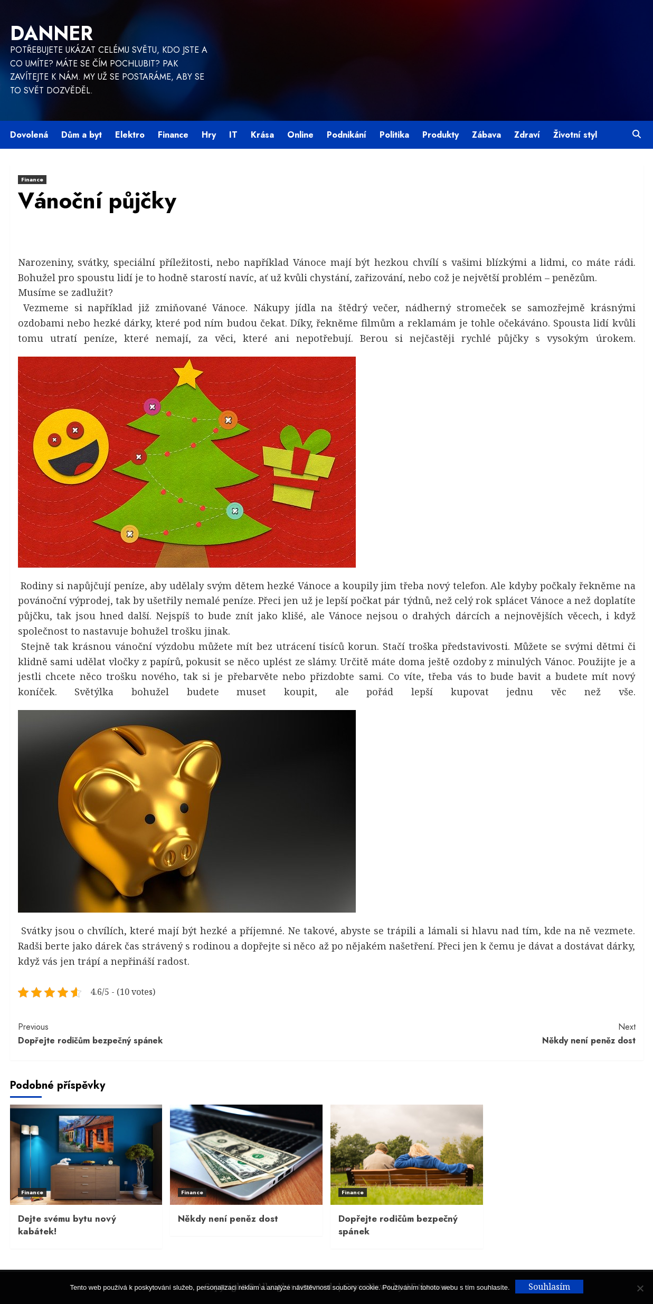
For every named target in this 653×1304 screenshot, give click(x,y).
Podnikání (346, 135)
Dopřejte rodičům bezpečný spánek (172, 1033)
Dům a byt (81, 135)
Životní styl (575, 135)
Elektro (130, 135)
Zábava (486, 135)
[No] (640, 1288)
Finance (173, 135)
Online (300, 135)
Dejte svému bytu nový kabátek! (67, 1225)
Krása (262, 135)
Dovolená (29, 135)
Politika (394, 135)
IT (233, 135)
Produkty (440, 135)
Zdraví (527, 135)
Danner (51, 33)
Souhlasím (549, 1286)
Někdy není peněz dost (481, 1033)
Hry (209, 135)
